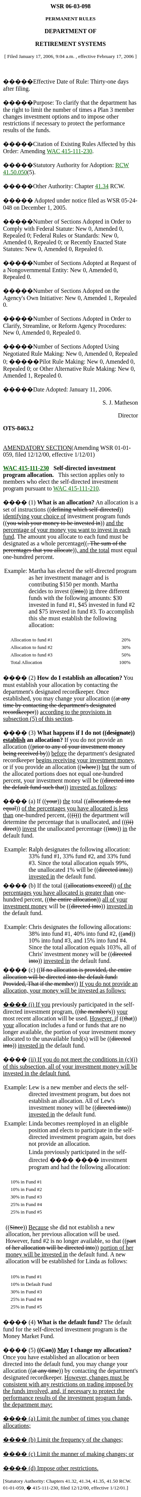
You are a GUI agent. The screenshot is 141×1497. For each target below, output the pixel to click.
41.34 (102, 186)
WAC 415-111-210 (76, 488)
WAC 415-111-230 (69, 151)
